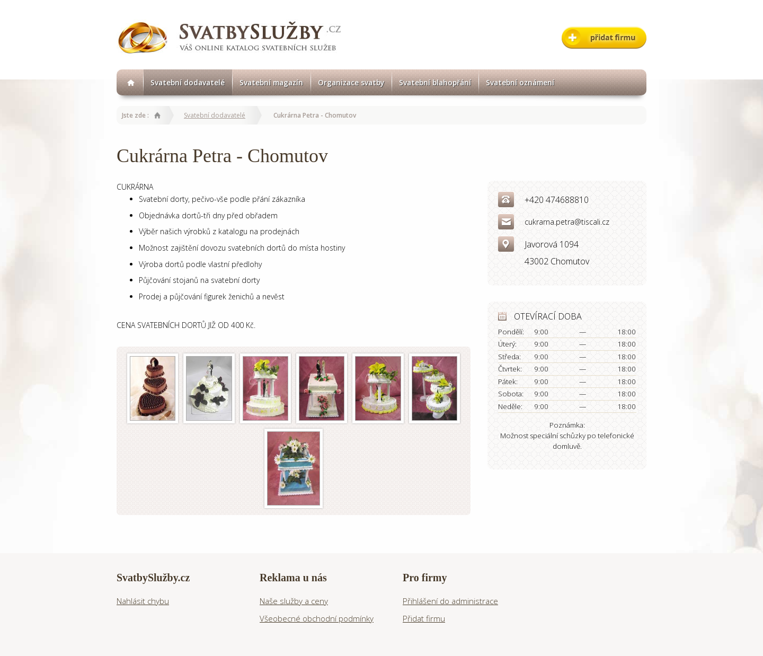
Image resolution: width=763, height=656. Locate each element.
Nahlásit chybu (143, 601)
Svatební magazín (271, 82)
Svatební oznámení (520, 82)
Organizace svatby (351, 82)
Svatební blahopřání (435, 82)
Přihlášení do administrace (450, 601)
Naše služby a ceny (294, 601)
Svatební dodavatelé (187, 82)
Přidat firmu (424, 618)
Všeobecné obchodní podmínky (317, 618)
